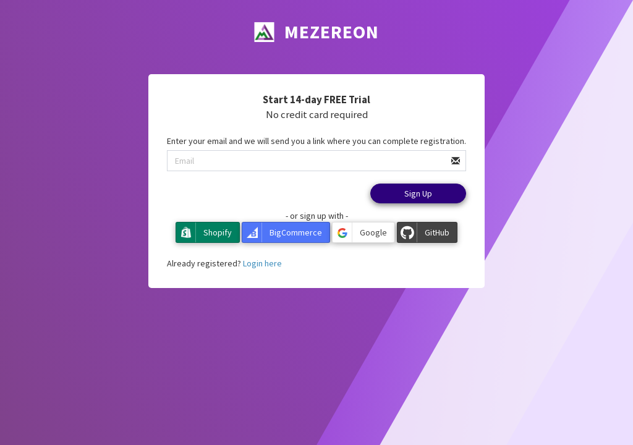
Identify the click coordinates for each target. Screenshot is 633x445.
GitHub (423, 232)
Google (360, 232)
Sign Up (418, 193)
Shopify (204, 232)
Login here (262, 263)
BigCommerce (282, 232)
